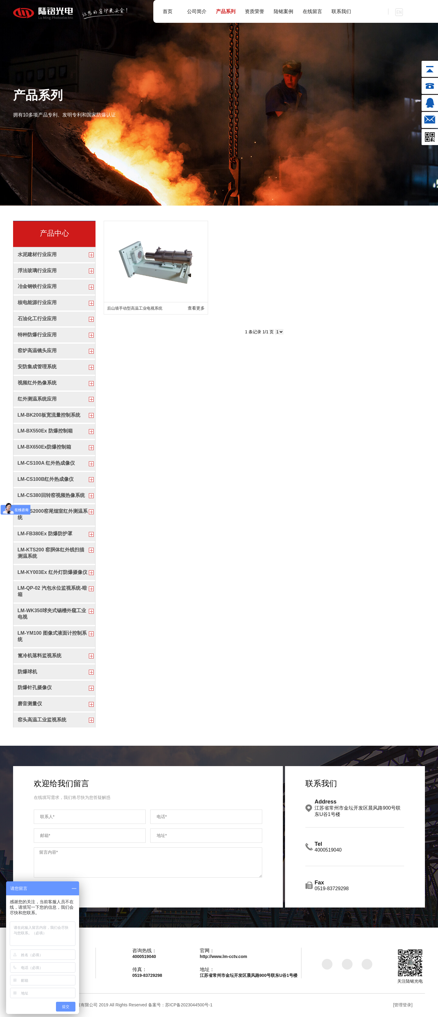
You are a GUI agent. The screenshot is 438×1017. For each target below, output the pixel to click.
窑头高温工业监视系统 (42, 720)
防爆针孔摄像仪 (35, 688)
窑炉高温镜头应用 (37, 350)
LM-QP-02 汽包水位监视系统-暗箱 (52, 592)
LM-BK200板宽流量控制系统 (49, 415)
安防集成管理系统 (37, 367)
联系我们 (341, 11)
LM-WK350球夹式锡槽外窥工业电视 (52, 614)
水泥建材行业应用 (37, 254)
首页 (167, 11)
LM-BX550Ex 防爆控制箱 (45, 431)
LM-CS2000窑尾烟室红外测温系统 (53, 515)
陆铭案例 (283, 11)
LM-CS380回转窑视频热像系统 (51, 495)
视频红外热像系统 (37, 383)
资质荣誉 (254, 11)
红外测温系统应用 (37, 399)
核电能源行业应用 (37, 302)
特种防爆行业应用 (37, 334)
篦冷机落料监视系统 (39, 656)
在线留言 (312, 11)
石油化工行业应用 (37, 318)
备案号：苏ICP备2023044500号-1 (180, 1005)
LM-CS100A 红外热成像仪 (46, 463)
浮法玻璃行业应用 (37, 270)
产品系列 (225, 11)
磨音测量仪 (30, 704)
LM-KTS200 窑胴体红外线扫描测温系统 (51, 553)
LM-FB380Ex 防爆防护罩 (45, 533)
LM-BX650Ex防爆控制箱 (44, 447)
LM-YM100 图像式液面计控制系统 (52, 637)
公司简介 (197, 11)
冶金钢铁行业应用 (37, 286)
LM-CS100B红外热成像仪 (46, 479)
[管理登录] (402, 1005)
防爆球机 (27, 672)
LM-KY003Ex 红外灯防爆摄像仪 (52, 572)
